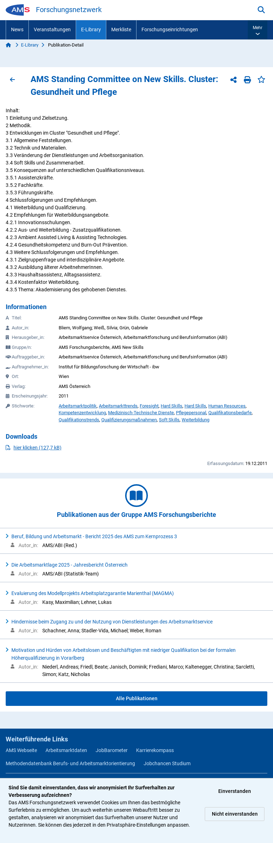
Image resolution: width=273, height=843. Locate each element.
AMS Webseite (21, 750)
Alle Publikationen (136, 698)
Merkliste (121, 29)
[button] (257, 29)
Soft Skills (169, 419)
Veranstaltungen (52, 29)
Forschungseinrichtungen (169, 29)
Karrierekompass (155, 750)
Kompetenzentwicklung (82, 412)
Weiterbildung (195, 419)
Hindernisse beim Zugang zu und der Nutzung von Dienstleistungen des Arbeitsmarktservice (112, 622)
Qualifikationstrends (79, 419)
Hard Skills (171, 406)
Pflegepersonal (191, 412)
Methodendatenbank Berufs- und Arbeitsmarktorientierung (70, 763)
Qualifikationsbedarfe (230, 412)
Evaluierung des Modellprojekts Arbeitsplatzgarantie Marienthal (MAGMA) (92, 593)
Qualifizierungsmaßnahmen (129, 419)
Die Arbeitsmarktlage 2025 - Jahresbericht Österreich (69, 565)
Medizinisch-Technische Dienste (141, 412)
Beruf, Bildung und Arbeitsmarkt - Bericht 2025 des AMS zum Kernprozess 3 (94, 536)
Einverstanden (234, 791)
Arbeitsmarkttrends (118, 406)
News (17, 29)
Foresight (149, 406)
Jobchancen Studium (167, 763)
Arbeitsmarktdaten (66, 750)
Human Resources (227, 406)
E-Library (91, 29)
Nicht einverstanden (235, 814)
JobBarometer (112, 750)
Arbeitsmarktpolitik (78, 406)
